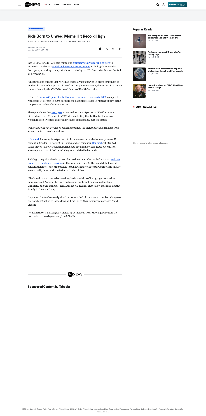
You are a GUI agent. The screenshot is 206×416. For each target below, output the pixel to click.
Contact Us (179, 409)
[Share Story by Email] (113, 48)
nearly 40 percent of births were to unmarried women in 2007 (72, 97)
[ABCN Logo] (32, 5)
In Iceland (33, 139)
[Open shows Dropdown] (66, 5)
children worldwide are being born (91, 62)
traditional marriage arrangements (71, 66)
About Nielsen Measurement (119, 409)
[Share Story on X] (106, 48)
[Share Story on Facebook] (100, 48)
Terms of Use (135, 409)
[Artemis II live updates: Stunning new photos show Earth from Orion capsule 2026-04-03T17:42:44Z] (159, 74)
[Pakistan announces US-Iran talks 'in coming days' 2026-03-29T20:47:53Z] (159, 57)
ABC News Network (29, 409)
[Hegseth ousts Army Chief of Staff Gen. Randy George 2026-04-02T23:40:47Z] (159, 91)
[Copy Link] (119, 48)
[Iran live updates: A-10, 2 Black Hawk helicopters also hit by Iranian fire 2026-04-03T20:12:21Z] (159, 41)
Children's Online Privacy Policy (81, 409)
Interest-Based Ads (101, 409)
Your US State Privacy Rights (58, 409)
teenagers (57, 112)
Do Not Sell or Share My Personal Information (157, 409)
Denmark (97, 143)
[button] (19, 4)
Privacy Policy (42, 409)
